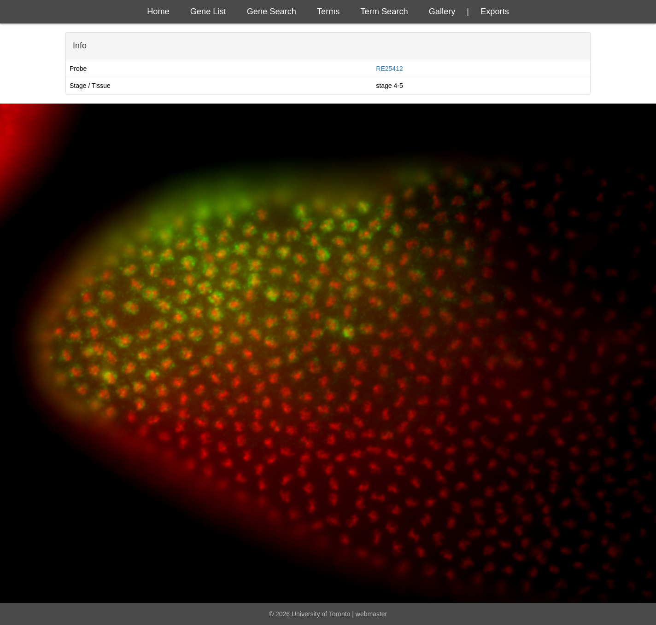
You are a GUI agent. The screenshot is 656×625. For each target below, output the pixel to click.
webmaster (371, 614)
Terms (328, 11)
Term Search (384, 11)
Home (158, 11)
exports (494, 11)
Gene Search (271, 11)
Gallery (442, 11)
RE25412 (389, 68)
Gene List (208, 11)
